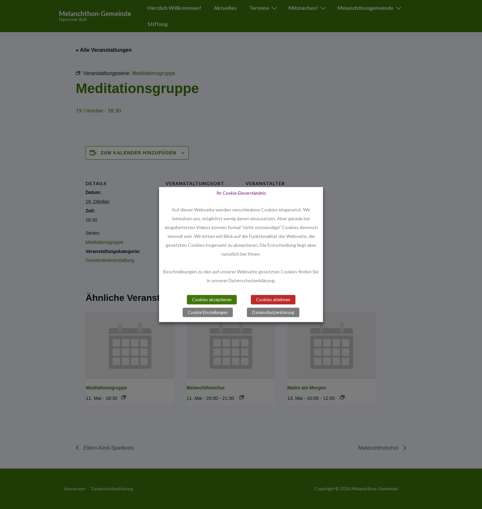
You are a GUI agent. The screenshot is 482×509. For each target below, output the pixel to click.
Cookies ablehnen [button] (273, 299)
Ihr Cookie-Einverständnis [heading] (241, 192)
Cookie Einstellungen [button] (208, 312)
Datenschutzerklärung (273, 312)
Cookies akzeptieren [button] (211, 299)
